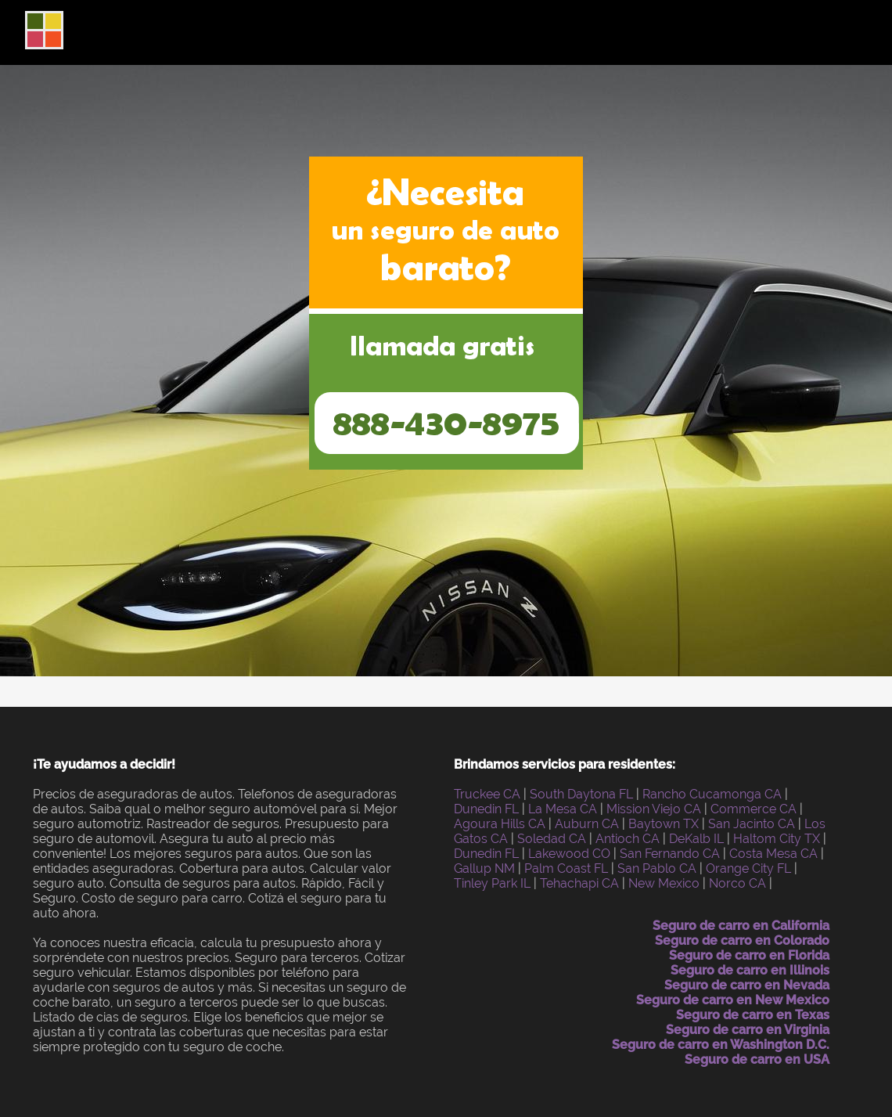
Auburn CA (587, 823)
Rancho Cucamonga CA (712, 794)
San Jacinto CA (751, 823)
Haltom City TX (776, 838)
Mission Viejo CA (653, 809)
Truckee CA (487, 794)
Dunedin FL (486, 809)
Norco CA (737, 883)
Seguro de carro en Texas (752, 1014)
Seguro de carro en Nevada (746, 985)
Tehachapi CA (579, 883)
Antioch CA (627, 838)
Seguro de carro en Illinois (750, 970)
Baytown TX (663, 823)
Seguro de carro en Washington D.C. (720, 1044)
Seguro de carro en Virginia (747, 1029)
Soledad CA (551, 838)
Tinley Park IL (492, 883)
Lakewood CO (569, 853)
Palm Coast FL (566, 868)
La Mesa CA (562, 809)
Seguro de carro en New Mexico (732, 1000)
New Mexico (664, 883)
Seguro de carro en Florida (749, 955)
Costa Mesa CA (773, 853)
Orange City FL (748, 868)
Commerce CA (753, 809)
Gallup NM (484, 868)
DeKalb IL (696, 838)
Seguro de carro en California (741, 925)
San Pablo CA (656, 868)
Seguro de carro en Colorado (742, 940)
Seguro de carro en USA (757, 1059)
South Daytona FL (581, 794)
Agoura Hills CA (499, 823)
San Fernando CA (670, 853)
